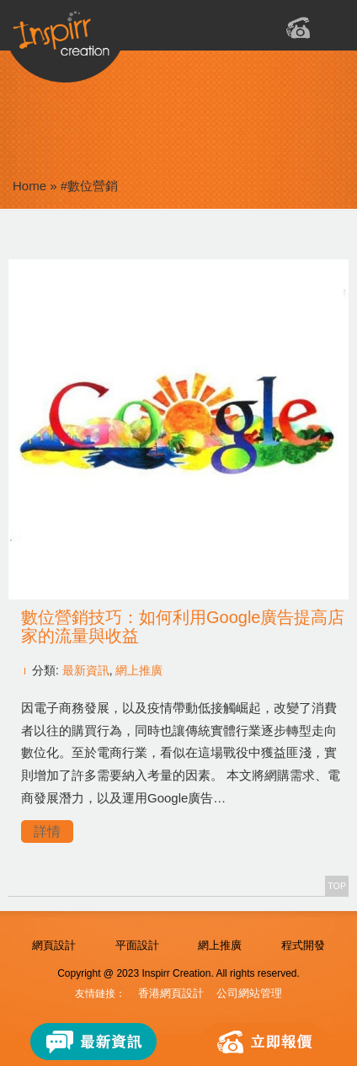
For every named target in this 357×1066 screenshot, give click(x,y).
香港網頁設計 (171, 993)
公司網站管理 (249, 993)
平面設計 (137, 945)
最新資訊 (85, 670)
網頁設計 (54, 945)
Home (29, 186)
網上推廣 (139, 670)
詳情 (47, 831)
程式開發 (303, 945)
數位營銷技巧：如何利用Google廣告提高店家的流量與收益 (183, 626)
